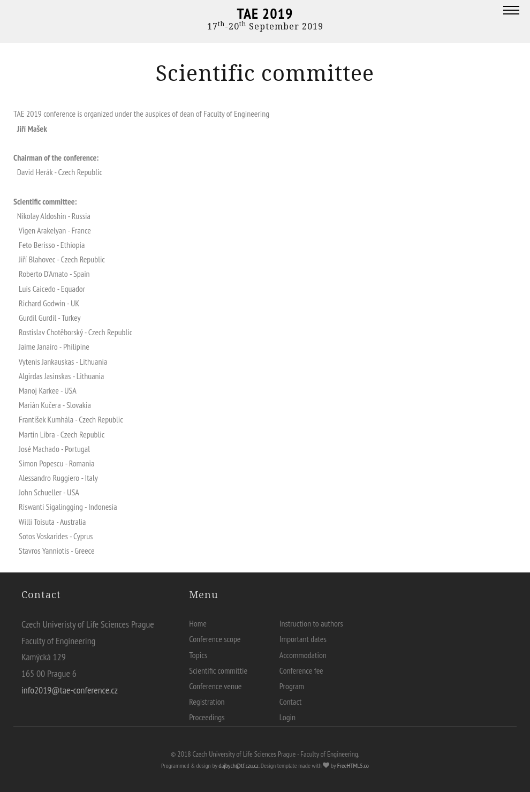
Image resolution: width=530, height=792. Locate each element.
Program (291, 686)
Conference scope (214, 638)
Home (198, 623)
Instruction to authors (311, 623)
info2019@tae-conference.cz (69, 690)
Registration (206, 701)
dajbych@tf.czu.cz (238, 765)
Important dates (303, 638)
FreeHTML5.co (353, 765)
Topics (198, 655)
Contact (290, 701)
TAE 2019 (265, 13)
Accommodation (303, 655)
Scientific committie (218, 670)
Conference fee (301, 670)
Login (287, 717)
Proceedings (206, 717)
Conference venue (215, 686)
